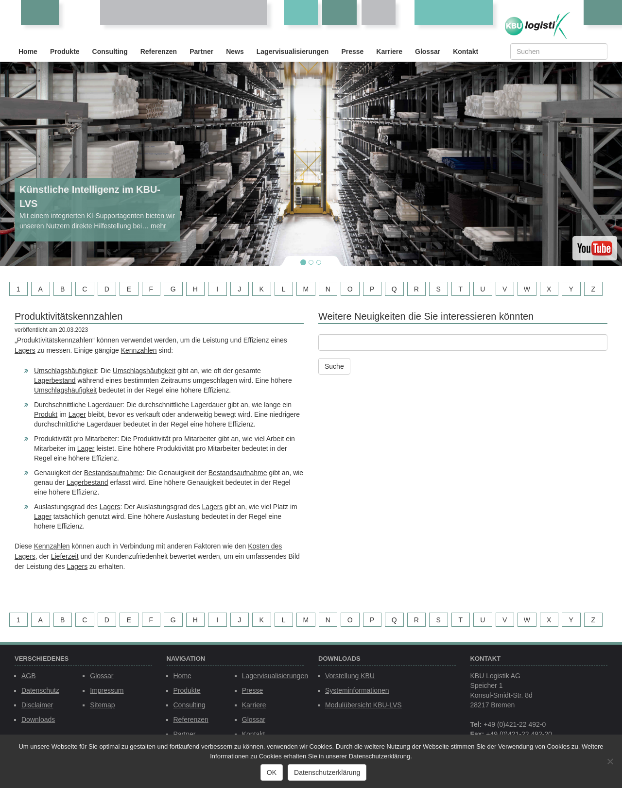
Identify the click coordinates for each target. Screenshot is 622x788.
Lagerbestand (55, 380)
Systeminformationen (357, 690)
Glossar (427, 51)
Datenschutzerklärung (327, 772)
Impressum (106, 690)
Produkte (65, 51)
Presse (352, 51)
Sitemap (102, 705)
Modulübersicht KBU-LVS (363, 705)
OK (271, 772)
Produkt (45, 414)
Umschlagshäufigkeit (65, 371)
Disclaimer (37, 705)
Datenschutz (40, 690)
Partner (201, 51)
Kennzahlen (139, 350)
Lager (77, 414)
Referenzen (158, 51)
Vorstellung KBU (350, 676)
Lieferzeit (65, 556)
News (235, 51)
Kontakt (465, 51)
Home (27, 51)
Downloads (38, 719)
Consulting (110, 51)
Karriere (389, 51)
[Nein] (610, 761)
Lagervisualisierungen (293, 51)
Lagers (25, 350)
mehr (158, 226)
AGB (28, 676)
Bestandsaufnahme (113, 473)
